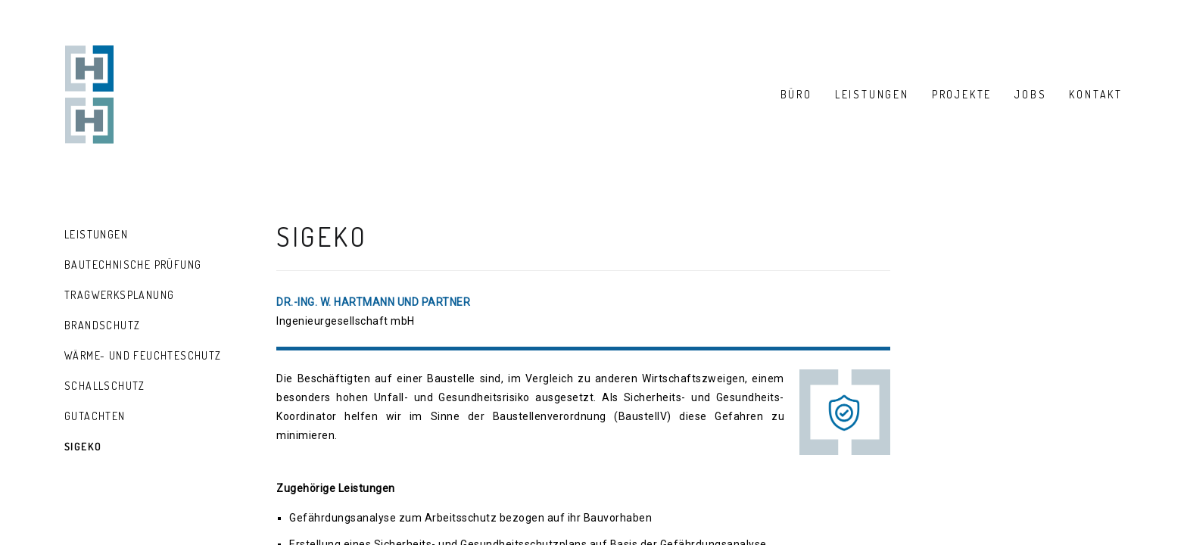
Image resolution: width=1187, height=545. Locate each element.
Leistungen (96, 234)
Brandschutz (102, 325)
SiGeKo (82, 446)
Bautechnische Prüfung (132, 264)
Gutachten (95, 416)
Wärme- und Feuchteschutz (143, 355)
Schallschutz (104, 385)
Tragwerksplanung (119, 294)
